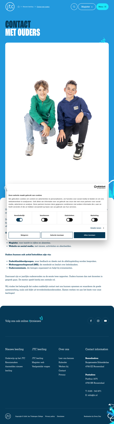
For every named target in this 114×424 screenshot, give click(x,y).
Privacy (62, 374)
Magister (86, 6)
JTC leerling (37, 358)
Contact (62, 370)
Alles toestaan (89, 235)
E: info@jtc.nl (91, 395)
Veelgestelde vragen (41, 366)
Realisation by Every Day (92, 416)
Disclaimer (60, 416)
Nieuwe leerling (28, 7)
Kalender (63, 362)
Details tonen (96, 228)
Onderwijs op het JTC (15, 358)
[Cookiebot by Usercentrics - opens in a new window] (95, 187)
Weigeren (24, 235)
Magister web (38, 362)
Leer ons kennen (66, 358)
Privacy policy (50, 416)
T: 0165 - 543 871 (93, 391)
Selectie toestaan (57, 235)
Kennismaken (11, 362)
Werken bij (63, 366)
